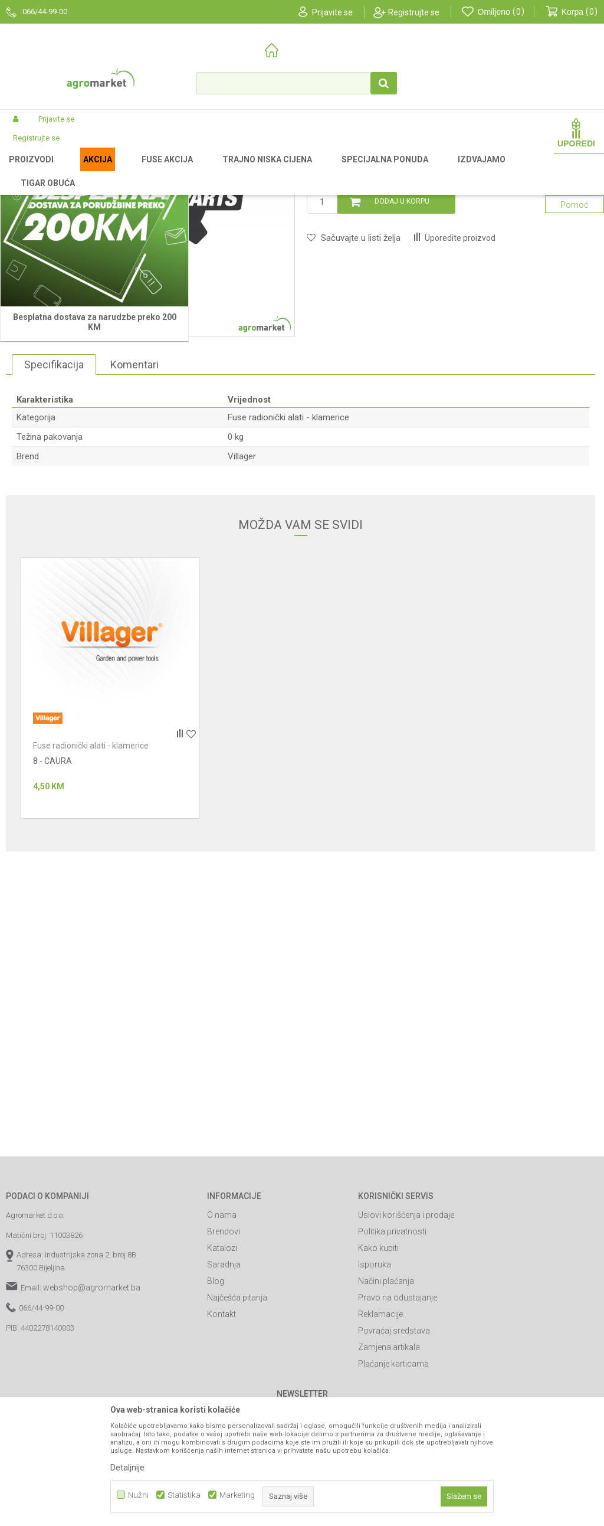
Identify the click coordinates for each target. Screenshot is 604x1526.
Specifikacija (54, 521)
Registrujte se (413, 12)
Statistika (184, 1495)
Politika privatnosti (392, 1388)
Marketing (237, 1495)
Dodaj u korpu (402, 358)
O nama (222, 1372)
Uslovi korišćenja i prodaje (406, 1372)
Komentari (134, 521)
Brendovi (223, 1388)
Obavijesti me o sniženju (543, 302)
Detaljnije (127, 1467)
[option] (156, 355)
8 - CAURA (52, 918)
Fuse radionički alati (256, 170)
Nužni (138, 1495)
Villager (242, 613)
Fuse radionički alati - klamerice (349, 170)
